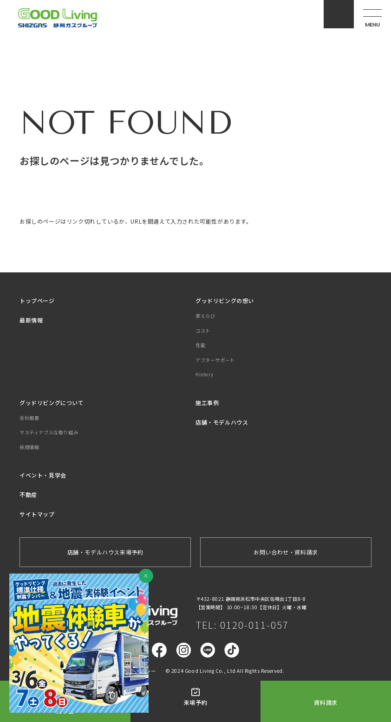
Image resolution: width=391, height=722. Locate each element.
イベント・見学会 (43, 475)
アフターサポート (215, 359)
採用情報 (29, 447)
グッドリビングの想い (225, 300)
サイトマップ (37, 514)
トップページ (37, 300)
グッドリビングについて (52, 402)
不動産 (28, 494)
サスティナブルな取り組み (49, 432)
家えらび (205, 315)
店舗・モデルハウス (222, 422)
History (204, 374)
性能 (200, 345)
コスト (203, 330)
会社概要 (29, 417)
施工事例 (207, 402)
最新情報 (31, 320)
